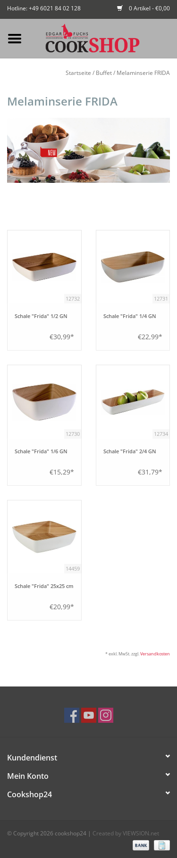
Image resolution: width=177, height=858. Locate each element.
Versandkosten (155, 654)
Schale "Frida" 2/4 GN (129, 451)
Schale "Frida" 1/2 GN (41, 316)
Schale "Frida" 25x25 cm (44, 586)
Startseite (78, 73)
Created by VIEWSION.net (126, 833)
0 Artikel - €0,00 (143, 8)
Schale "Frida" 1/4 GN (129, 316)
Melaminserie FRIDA (143, 73)
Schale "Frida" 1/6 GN (41, 451)
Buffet (104, 73)
